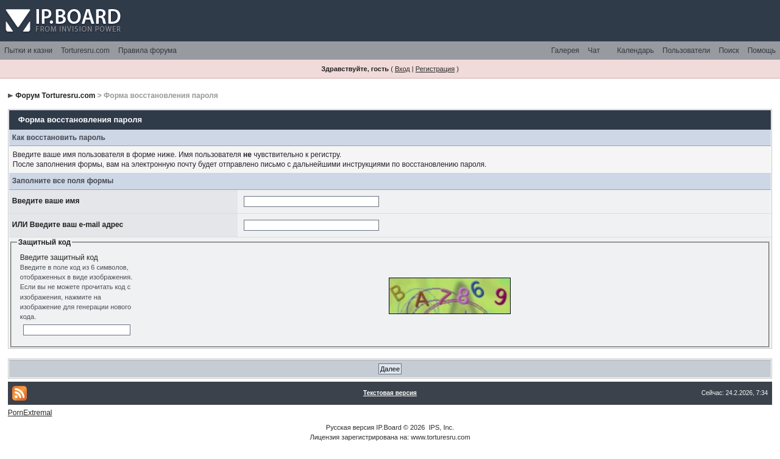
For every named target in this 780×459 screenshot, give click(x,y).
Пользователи (686, 50)
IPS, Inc (441, 427)
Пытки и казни (28, 50)
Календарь (635, 50)
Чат (594, 50)
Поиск (728, 50)
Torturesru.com (85, 50)
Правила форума (147, 50)
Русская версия (350, 427)
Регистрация (435, 68)
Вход (402, 68)
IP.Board (388, 427)
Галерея (565, 50)
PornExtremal (30, 412)
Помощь (762, 50)
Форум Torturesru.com (55, 95)
